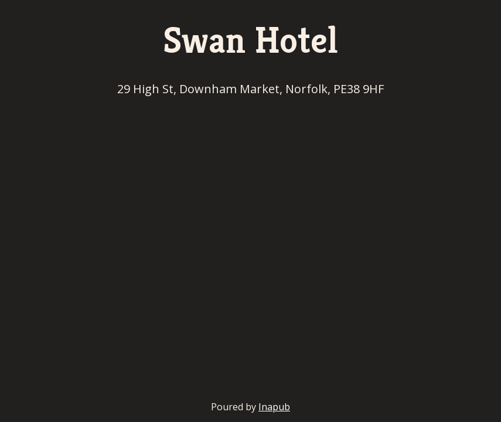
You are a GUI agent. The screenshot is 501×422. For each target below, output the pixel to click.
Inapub (274, 406)
